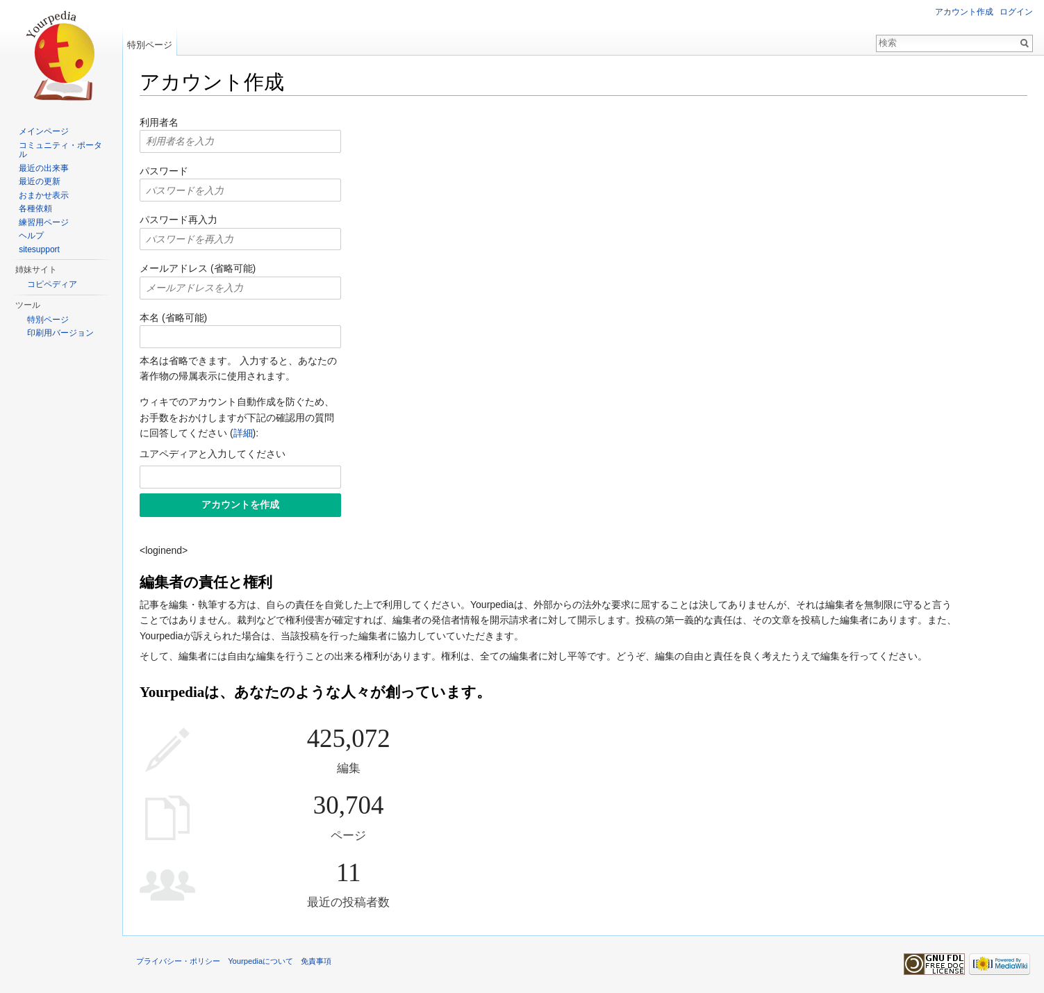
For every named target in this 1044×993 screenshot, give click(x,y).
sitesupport (39, 249)
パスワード (164, 171)
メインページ (44, 131)
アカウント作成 (964, 12)
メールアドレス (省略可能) (198, 268)
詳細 (243, 432)
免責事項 (316, 961)
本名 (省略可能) (173, 317)
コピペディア (52, 284)
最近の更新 (39, 181)
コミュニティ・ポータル (60, 150)
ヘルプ (31, 235)
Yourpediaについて (260, 961)
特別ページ (149, 45)
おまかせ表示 (44, 195)
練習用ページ (44, 222)
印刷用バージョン (60, 333)
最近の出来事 (44, 168)
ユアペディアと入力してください (212, 453)
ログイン (1016, 12)
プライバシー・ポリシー (178, 961)
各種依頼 (35, 208)
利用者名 (159, 122)
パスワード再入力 (178, 219)
